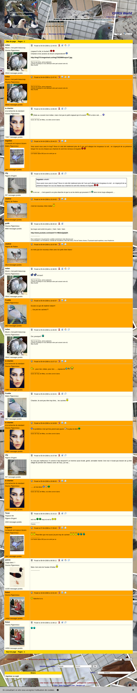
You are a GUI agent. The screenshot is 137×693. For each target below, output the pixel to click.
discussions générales (37, 34)
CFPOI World (12, 34)
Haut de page (11, 652)
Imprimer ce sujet (12, 676)
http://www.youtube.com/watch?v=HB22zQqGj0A (49, 233)
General (23, 34)
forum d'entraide (56, 683)
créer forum (44, 683)
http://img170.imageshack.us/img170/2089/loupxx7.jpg (51, 57)
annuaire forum (70, 683)
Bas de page (11, 41)
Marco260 (122, 17)
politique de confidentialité (87, 683)
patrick (129, 17)
